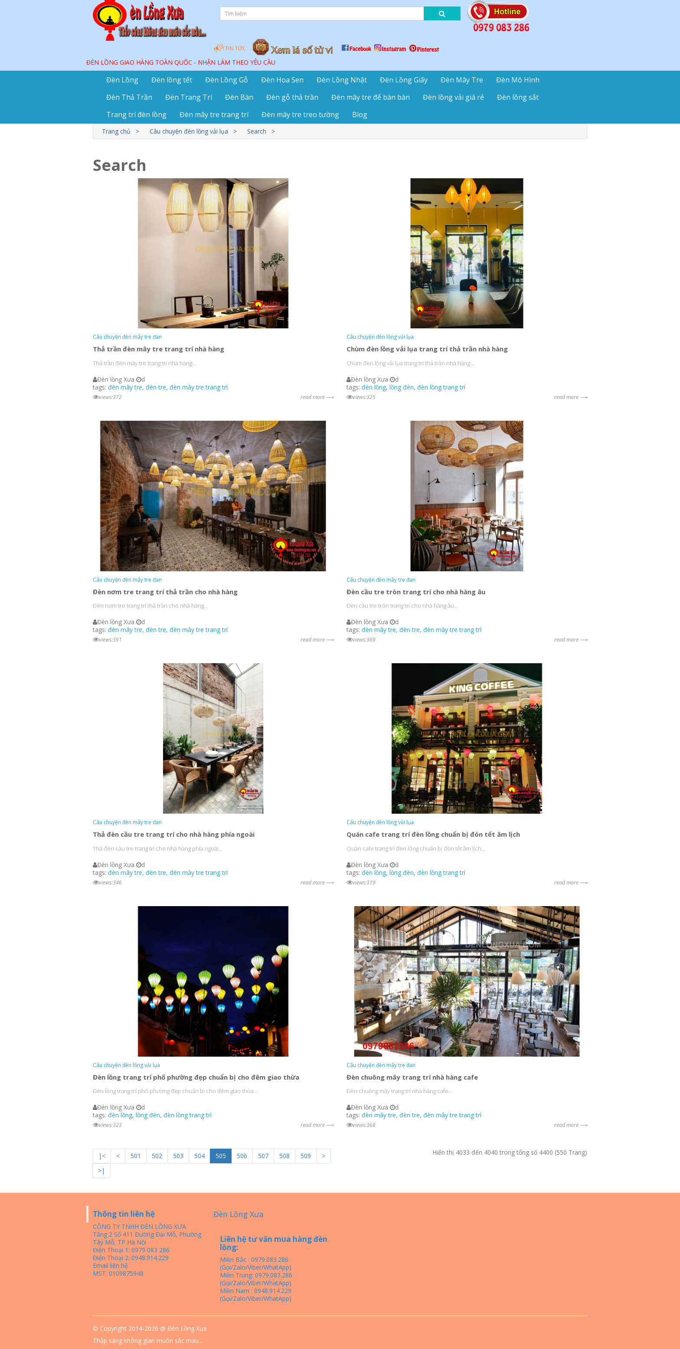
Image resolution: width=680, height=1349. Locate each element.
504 (199, 1156)
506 (242, 1156)
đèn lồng (374, 387)
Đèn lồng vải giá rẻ (453, 97)
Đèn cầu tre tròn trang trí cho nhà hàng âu (416, 591)
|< (101, 1156)
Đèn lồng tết (171, 80)
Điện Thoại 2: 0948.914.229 (131, 1258)
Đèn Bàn (239, 97)
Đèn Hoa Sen (282, 80)
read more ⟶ (317, 397)
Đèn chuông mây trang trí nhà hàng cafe (412, 1077)
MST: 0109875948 (118, 1273)
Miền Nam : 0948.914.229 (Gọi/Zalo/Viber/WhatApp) (255, 1295)
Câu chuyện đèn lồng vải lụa (189, 131)
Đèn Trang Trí (188, 97)
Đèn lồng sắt (518, 97)
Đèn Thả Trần (129, 97)
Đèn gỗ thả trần (292, 97)
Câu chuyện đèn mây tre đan (127, 337)
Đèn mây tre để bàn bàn (370, 97)
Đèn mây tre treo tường (300, 114)
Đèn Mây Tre (462, 80)
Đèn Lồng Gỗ (226, 80)
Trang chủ (116, 131)
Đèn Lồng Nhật (342, 80)
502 (157, 1156)
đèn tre (156, 387)
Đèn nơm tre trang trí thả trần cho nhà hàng (165, 591)
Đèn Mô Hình (517, 80)
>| (101, 1170)
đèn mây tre (125, 387)
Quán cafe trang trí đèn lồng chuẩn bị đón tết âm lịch (433, 834)
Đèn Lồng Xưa (238, 1214)
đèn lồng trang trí (441, 387)
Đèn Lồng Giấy (404, 80)
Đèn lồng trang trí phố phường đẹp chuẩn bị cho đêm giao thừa (196, 1077)
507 (263, 1156)
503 (178, 1156)
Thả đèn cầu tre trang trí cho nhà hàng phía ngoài (174, 834)
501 (136, 1156)
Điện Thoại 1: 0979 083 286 (131, 1250)
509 (306, 1156)
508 (284, 1156)
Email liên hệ (110, 1265)
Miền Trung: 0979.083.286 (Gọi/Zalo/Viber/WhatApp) (256, 1279)
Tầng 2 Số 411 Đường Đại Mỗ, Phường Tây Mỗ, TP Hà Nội (147, 1238)
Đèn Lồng (122, 80)
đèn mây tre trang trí (199, 387)
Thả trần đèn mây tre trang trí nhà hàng (158, 348)
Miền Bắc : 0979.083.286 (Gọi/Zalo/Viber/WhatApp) (255, 1263)
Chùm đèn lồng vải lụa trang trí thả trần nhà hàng (427, 348)
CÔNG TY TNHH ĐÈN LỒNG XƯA (139, 1226)
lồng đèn (401, 387)
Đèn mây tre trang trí (214, 114)
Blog (359, 114)
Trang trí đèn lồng (136, 114)
